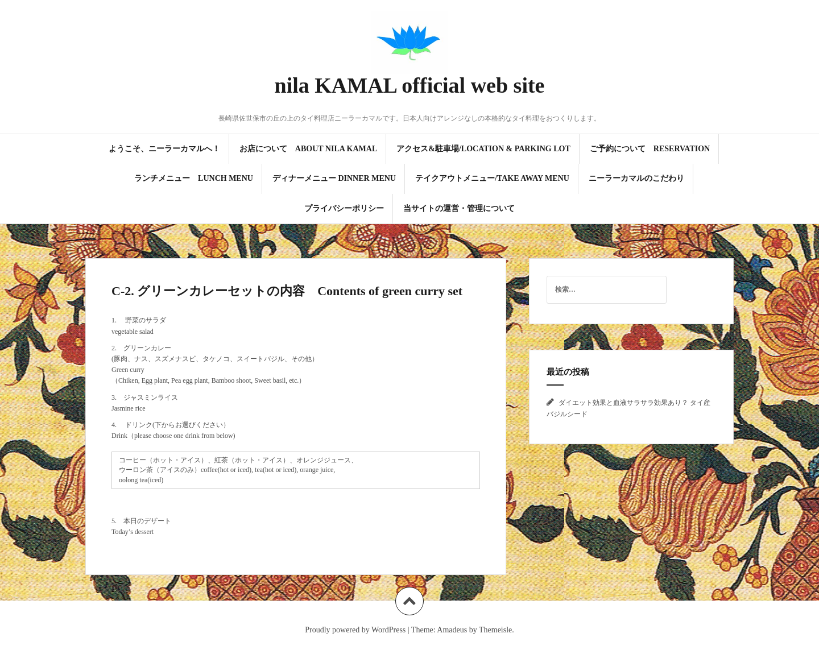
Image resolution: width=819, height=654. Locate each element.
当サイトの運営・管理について (459, 208)
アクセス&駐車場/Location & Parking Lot (483, 148)
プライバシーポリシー (344, 208)
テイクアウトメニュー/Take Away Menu (492, 178)
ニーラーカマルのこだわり (636, 178)
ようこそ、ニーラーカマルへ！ (164, 148)
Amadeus (452, 630)
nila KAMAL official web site (410, 85)
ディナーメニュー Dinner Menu (334, 178)
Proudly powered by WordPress (355, 630)
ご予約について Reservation (650, 148)
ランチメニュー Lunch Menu (193, 178)
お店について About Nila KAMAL (308, 148)
